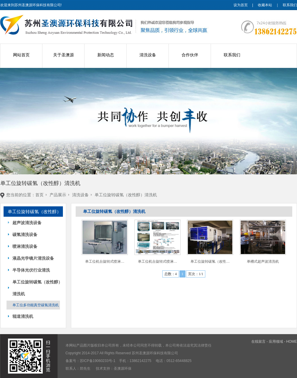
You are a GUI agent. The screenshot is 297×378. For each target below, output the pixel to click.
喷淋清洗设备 (24, 246)
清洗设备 (147, 54)
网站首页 (21, 54)
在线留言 (258, 341)
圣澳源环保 (122, 368)
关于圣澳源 (63, 54)
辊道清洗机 (22, 316)
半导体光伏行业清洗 (31, 270)
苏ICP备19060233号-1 (97, 361)
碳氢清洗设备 (24, 234)
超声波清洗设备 (27, 222)
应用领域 (276, 341)
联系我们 (290, 5)
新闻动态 (105, 54)
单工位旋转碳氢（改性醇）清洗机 (126, 194)
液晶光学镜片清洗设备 (33, 258)
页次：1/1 (195, 274)
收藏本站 (265, 5)
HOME (291, 341)
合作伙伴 (190, 54)
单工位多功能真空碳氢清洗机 (35, 305)
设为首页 (241, 5)
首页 (39, 194)
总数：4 (170, 274)
